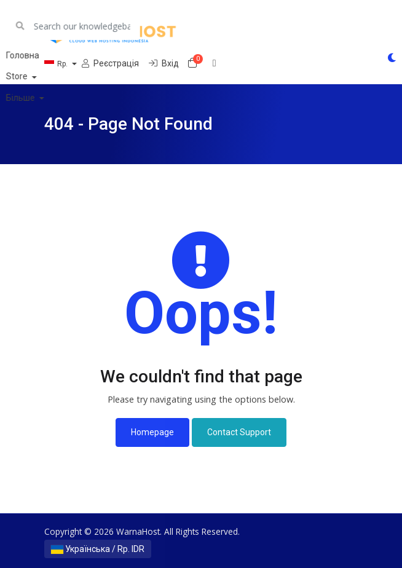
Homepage (152, 432)
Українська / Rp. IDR (97, 549)
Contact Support (239, 432)
